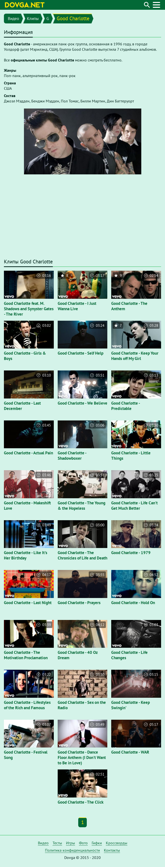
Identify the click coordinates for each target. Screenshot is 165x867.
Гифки (97, 842)
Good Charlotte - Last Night (28, 602)
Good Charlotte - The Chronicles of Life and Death (82, 555)
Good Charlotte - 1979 (131, 552)
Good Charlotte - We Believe (82, 403)
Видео (13, 18)
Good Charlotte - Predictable (125, 405)
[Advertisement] (82, 219)
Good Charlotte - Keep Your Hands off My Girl (134, 355)
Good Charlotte (73, 18)
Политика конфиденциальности (72, 850)
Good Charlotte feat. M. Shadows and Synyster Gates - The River (29, 309)
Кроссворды (116, 842)
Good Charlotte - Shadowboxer (72, 455)
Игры (70, 842)
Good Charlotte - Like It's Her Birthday (25, 555)
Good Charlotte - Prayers (79, 602)
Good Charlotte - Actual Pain (28, 453)
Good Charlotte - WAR (130, 752)
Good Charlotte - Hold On (133, 602)
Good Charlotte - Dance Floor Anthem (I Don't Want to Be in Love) (82, 757)
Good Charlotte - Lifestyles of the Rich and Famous (27, 705)
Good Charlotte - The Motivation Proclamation (26, 655)
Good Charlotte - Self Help (80, 353)
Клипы (33, 18)
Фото (83, 842)
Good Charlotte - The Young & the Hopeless (81, 505)
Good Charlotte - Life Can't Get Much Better (134, 505)
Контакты (112, 850)
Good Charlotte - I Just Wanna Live (77, 306)
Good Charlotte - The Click (80, 802)
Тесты (57, 842)
